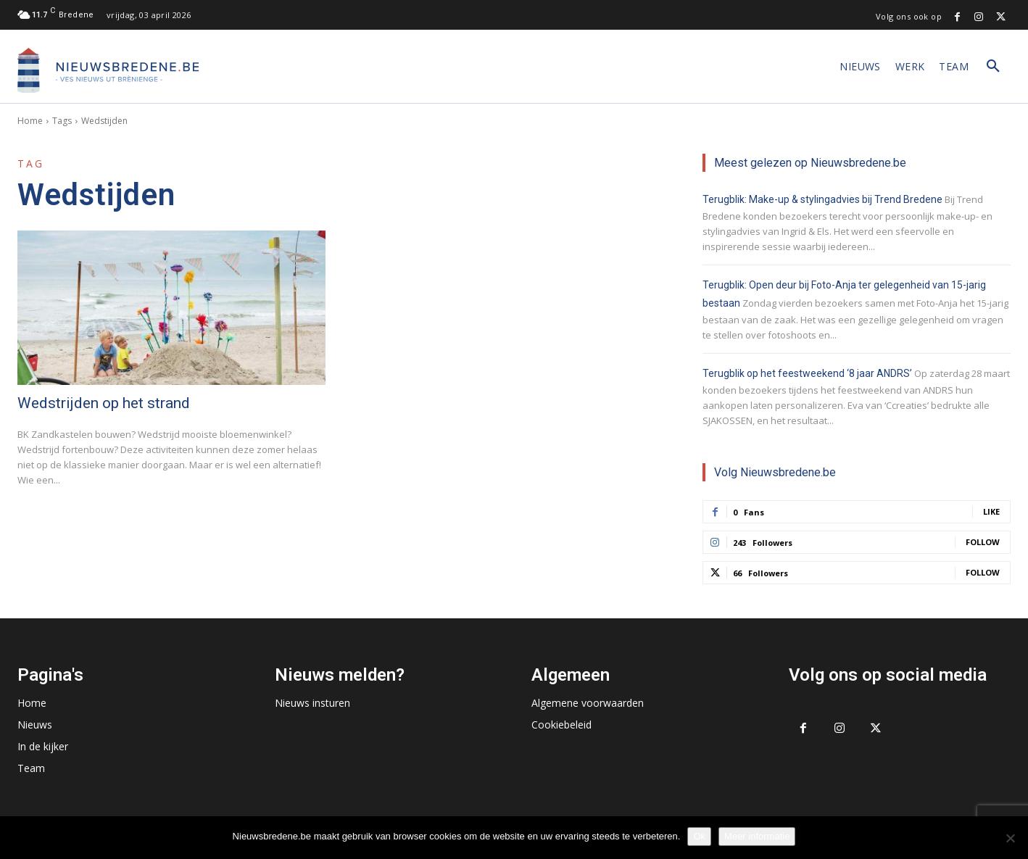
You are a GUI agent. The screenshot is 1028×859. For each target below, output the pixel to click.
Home (30, 121)
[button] (993, 66)
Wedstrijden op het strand (103, 403)
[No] (1010, 838)
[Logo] (108, 70)
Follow (983, 541)
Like (991, 511)
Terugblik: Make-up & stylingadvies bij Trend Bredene (822, 199)
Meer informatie (756, 836)
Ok (699, 836)
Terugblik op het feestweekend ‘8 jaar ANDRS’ (807, 373)
